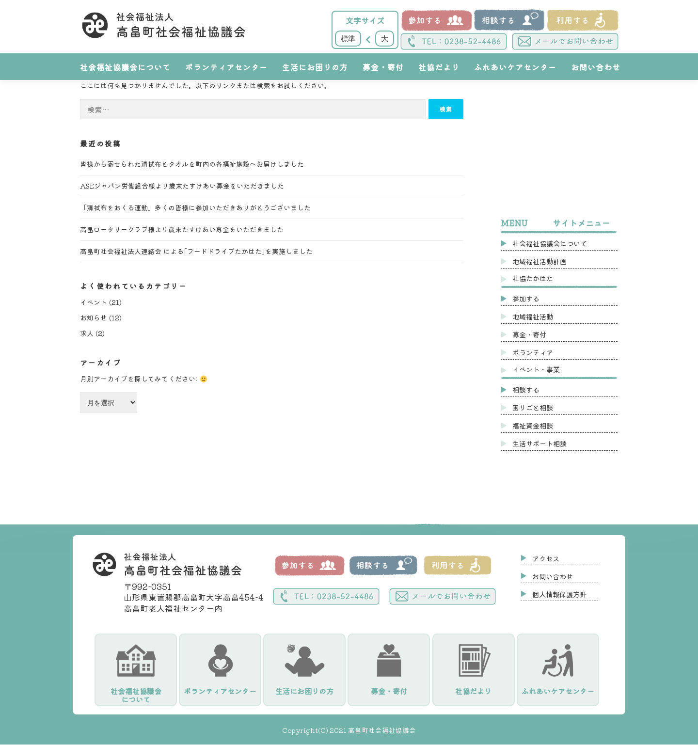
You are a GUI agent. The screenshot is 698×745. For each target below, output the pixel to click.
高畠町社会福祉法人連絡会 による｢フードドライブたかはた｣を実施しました (196, 251)
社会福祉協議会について (125, 67)
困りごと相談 (532, 407)
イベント (93, 302)
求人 (87, 333)
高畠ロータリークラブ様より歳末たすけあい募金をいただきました (182, 229)
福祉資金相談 (532, 425)
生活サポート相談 (539, 443)
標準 (348, 38)
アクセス (545, 558)
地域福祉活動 (532, 316)
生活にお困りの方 (315, 67)
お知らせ (93, 317)
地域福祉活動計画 (539, 261)
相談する (525, 389)
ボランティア (532, 352)
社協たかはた (532, 278)
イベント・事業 (536, 369)
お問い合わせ (595, 67)
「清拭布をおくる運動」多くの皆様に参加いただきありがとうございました (195, 207)
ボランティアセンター (226, 67)
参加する (525, 298)
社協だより (439, 67)
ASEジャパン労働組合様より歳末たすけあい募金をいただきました (182, 185)
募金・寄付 (383, 67)
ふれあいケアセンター (515, 67)
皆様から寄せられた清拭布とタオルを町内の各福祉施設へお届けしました (192, 164)
